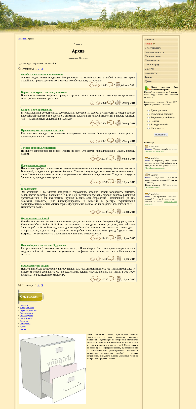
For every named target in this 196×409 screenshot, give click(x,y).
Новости (24, 305)
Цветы (23, 329)
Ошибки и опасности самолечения (42, 74)
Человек (155, 121)
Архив (150, 43)
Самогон (24, 321)
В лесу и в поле (27, 307)
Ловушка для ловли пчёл (154, 151)
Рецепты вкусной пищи (163, 117)
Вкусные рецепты (28, 310)
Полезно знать (26, 313)
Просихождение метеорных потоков (42, 130)
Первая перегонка (152, 187)
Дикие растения (159, 110)
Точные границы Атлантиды (38, 147)
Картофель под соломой (154, 168)
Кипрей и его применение (36, 109)
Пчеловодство (26, 315)
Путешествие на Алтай (35, 218)
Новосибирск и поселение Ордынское (44, 245)
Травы (23, 326)
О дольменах (29, 188)
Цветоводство (158, 128)
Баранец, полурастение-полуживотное (44, 92)
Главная (22, 38)
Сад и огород (26, 318)
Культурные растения (162, 114)
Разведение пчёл (159, 124)
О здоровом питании (33, 165)
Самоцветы (25, 323)
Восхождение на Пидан (35, 265)
